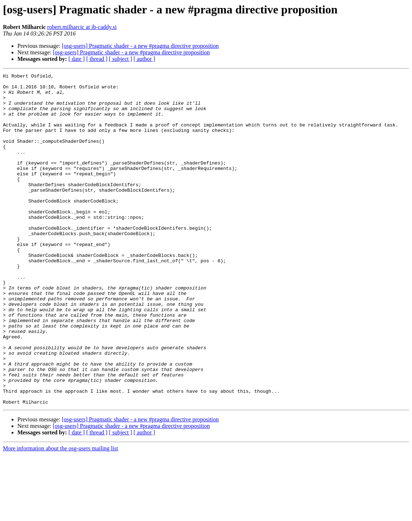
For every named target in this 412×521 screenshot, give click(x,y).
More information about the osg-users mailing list (60, 515)
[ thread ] (97, 59)
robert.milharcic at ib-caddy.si (82, 27)
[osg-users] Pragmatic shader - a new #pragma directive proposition (140, 46)
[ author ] (144, 59)
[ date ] (76, 59)
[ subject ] (120, 59)
